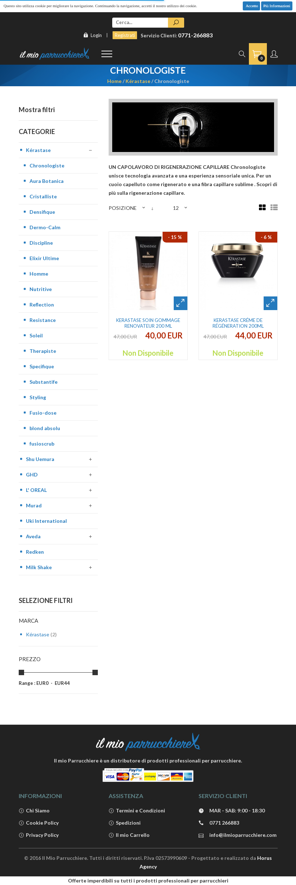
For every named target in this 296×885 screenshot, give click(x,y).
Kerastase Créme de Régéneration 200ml (238, 323)
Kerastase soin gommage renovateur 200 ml (148, 323)
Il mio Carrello (129, 835)
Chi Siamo (34, 811)
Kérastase (138, 81)
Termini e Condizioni (137, 811)
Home (114, 81)
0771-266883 (195, 35)
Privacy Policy (39, 835)
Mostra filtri (37, 110)
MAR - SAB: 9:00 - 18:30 (232, 811)
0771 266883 (219, 823)
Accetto (251, 6)
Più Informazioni (276, 6)
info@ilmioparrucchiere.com (238, 835)
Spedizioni (125, 823)
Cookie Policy (39, 823)
